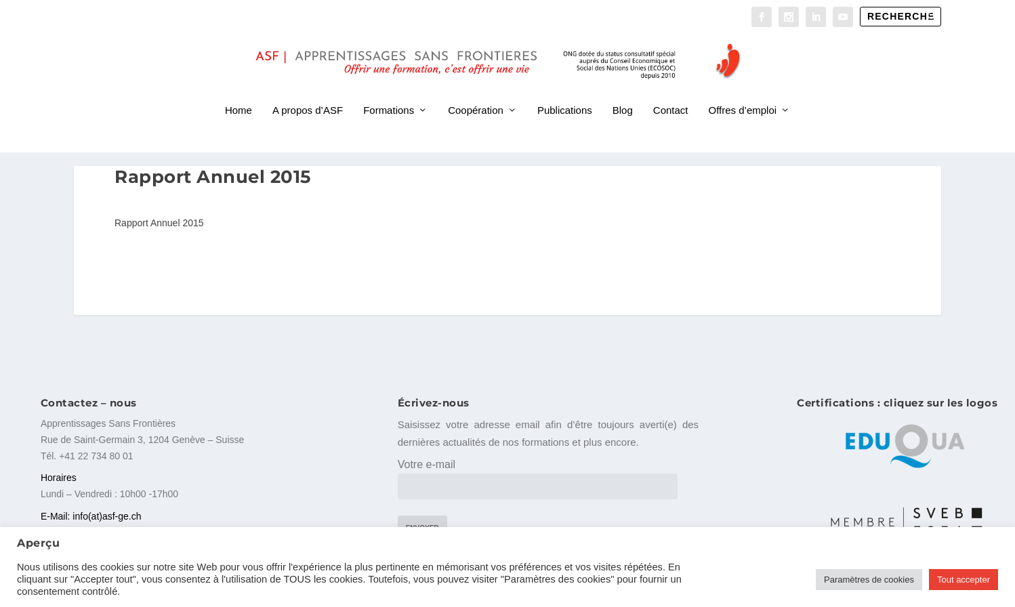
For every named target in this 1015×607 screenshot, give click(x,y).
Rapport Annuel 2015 (159, 220)
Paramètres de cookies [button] (869, 579)
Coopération (475, 93)
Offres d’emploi (743, 93)
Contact (670, 93)
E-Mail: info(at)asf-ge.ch (91, 512)
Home (238, 93)
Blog (623, 93)
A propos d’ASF (307, 93)
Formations (388, 93)
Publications (564, 93)
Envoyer (422, 525)
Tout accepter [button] (963, 579)
